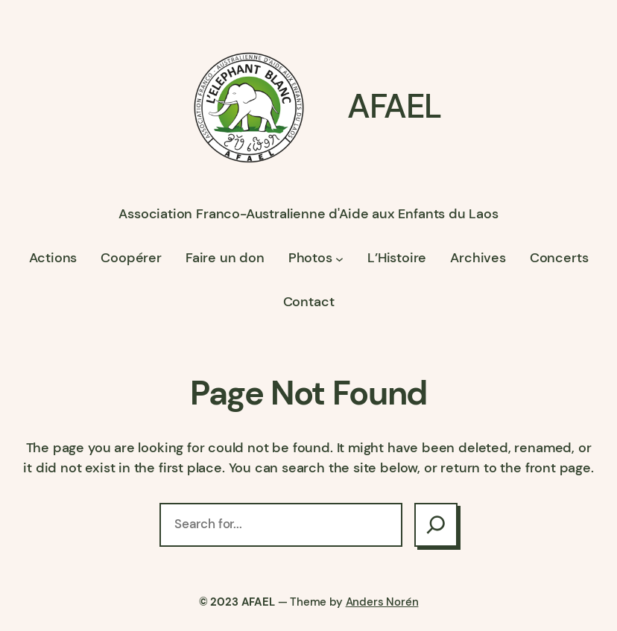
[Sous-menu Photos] (339, 258)
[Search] (436, 525)
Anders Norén (382, 601)
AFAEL (394, 106)
